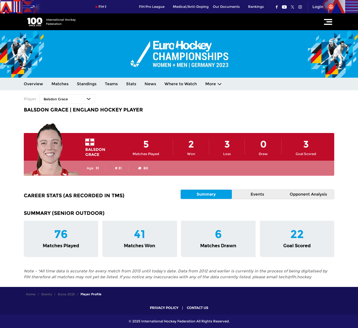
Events (257, 194)
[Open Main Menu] (328, 21)
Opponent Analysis (308, 194)
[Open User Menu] (321, 6)
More (210, 83)
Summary (206, 194)
